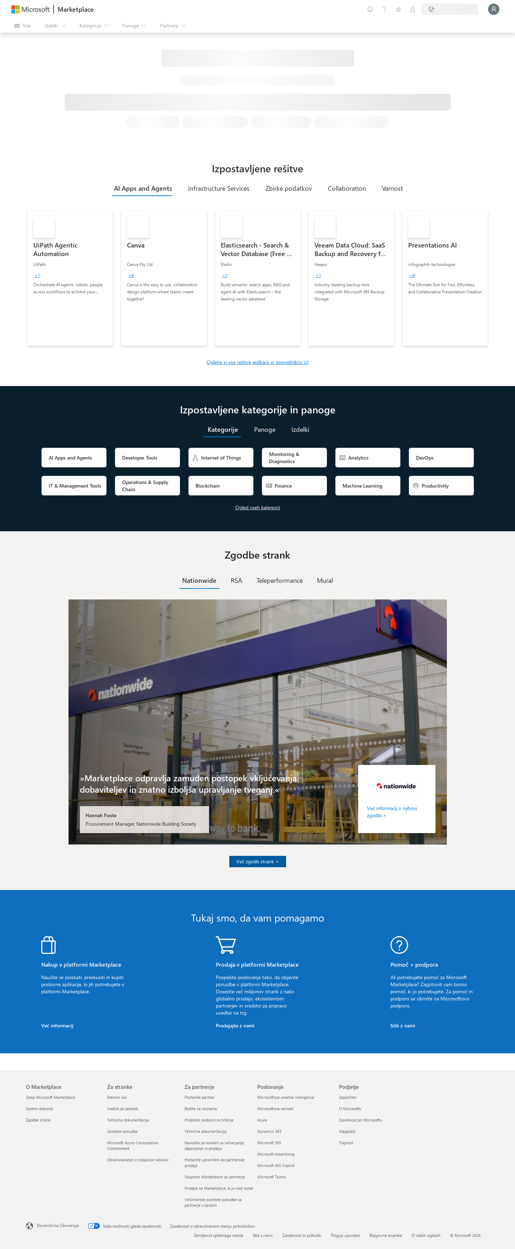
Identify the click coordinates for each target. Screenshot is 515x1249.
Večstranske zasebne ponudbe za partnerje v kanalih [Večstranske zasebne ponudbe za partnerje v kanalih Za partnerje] (213, 1202)
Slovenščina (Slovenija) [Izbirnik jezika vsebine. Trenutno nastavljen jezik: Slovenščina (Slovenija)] (58, 1225)
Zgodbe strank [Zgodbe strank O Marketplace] (38, 1120)
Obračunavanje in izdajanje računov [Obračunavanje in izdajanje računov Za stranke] (138, 1159)
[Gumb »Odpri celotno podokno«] (22, 25)
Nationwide (199, 580)
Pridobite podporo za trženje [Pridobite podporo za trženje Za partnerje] (209, 1120)
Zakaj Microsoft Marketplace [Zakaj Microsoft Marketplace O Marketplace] (50, 1097)
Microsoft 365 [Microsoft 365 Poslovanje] (269, 1142)
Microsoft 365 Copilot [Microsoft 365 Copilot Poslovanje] (276, 1165)
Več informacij (57, 1025)
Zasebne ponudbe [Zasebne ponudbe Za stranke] (122, 1131)
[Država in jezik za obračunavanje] (449, 9)
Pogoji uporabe (345, 1235)
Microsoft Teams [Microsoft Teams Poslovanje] (271, 1176)
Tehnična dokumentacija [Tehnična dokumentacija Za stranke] (128, 1120)
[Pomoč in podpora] (384, 9)
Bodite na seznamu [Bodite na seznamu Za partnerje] (201, 1108)
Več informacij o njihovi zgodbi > (392, 812)
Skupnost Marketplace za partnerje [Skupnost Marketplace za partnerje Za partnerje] (215, 1176)
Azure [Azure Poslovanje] (262, 1120)
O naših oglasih (426, 1235)
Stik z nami (402, 1025)
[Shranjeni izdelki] (398, 9)
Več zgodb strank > (257, 861)
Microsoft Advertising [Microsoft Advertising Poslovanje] (275, 1154)
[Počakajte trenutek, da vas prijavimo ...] (494, 9)
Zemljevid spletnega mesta (218, 1235)
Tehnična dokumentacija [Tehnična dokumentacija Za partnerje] (205, 1131)
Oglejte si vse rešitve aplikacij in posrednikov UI (258, 362)
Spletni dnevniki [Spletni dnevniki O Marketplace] (39, 1108)
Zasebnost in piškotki (302, 1235)
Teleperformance (280, 580)
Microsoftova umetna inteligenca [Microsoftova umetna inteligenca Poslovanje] (285, 1097)
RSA (236, 580)
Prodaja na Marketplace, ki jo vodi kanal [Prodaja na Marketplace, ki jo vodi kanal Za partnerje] (219, 1188)
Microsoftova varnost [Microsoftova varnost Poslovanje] (275, 1108)
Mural (325, 580)
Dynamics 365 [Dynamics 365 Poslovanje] (269, 1131)
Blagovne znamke (385, 1235)
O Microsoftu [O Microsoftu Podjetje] (350, 1108)
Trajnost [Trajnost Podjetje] (346, 1142)
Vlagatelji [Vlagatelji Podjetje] (347, 1131)
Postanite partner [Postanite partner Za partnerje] (200, 1097)
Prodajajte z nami (235, 1025)
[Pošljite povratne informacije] (370, 9)
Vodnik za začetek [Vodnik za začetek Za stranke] (122, 1108)
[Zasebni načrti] (412, 9)
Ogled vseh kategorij (257, 507)
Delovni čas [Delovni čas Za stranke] (117, 1097)
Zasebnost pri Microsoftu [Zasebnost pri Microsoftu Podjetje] (360, 1120)
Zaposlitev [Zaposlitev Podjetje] (348, 1097)
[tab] (142, 188)
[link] (70, 278)
